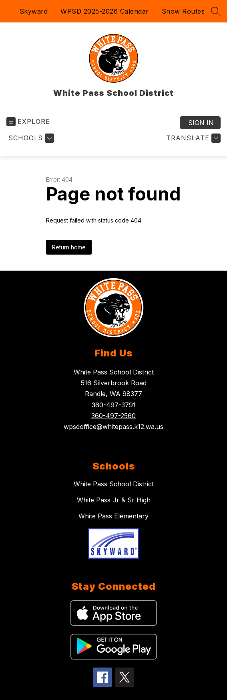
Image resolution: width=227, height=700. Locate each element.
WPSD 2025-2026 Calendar (104, 11)
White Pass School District (114, 484)
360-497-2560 (113, 416)
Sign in (201, 123)
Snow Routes (183, 11)
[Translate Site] (192, 138)
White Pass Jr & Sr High (114, 500)
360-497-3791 (114, 405)
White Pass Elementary (113, 516)
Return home (69, 247)
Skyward (34, 11)
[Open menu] (28, 122)
